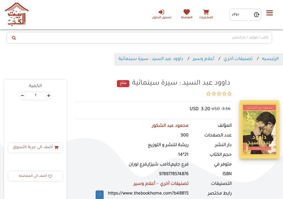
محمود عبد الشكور (170, 126)
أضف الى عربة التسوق (35, 147)
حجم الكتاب (220, 155)
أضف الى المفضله (35, 176)
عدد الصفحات (218, 135)
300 (184, 135)
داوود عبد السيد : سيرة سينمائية (151, 59)
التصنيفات (221, 184)
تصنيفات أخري (238, 59)
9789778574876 (173, 174)
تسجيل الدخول (161, 14)
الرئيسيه (270, 59)
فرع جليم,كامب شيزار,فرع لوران (158, 165)
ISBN (227, 174)
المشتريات (206, 17)
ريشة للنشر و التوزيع (168, 145)
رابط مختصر (220, 194)
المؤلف (225, 126)
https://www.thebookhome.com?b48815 (148, 194)
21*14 (183, 155)
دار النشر (223, 145)
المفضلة (186, 17)
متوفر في (223, 165)
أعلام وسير (203, 59)
